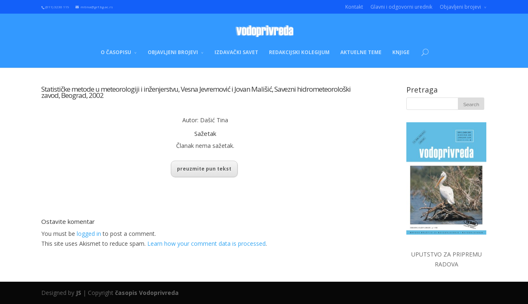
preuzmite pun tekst (204, 168)
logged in (89, 234)
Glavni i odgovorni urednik (401, 6)
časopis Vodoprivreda (147, 293)
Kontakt (354, 6)
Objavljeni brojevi (460, 6)
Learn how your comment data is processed (206, 243)
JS (78, 293)
